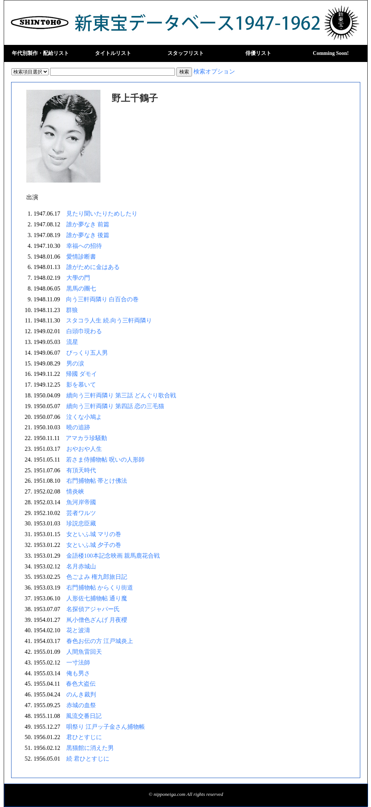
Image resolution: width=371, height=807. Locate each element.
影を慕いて (81, 384)
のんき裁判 (81, 694)
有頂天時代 (81, 470)
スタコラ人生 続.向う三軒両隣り (109, 320)
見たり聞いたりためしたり (102, 213)
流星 (72, 342)
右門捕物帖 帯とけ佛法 (96, 481)
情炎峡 (75, 491)
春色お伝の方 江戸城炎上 (99, 641)
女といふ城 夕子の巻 (93, 545)
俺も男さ (78, 673)
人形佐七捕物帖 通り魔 (96, 598)
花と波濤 (78, 630)
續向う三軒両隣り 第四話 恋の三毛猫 (115, 406)
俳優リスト (258, 53)
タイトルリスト (113, 53)
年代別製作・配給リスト (40, 53)
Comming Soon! (331, 53)
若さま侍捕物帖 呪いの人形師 (105, 459)
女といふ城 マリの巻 (93, 534)
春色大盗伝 (81, 683)
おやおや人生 (84, 449)
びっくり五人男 (87, 353)
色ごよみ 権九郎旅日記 (96, 577)
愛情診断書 (81, 256)
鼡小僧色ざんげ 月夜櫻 (96, 620)
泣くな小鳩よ (84, 417)
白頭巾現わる (84, 331)
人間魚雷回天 (84, 652)
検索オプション (214, 71)
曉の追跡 (78, 427)
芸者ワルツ (81, 513)
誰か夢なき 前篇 (87, 224)
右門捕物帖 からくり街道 (99, 587)
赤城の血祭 (81, 705)
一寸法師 (78, 662)
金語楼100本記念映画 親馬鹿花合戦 (113, 555)
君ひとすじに (84, 737)
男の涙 (75, 363)
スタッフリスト (186, 53)
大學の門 (78, 278)
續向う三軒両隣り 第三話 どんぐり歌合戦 (121, 395)
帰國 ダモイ (81, 374)
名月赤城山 (81, 566)
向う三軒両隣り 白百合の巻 (102, 299)
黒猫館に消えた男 (90, 748)
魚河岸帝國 (81, 502)
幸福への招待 (84, 246)
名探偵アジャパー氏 (93, 609)
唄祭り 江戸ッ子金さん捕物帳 (105, 727)
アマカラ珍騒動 (86, 438)
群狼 (72, 310)
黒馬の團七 (81, 288)
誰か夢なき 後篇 (87, 235)
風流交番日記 (84, 716)
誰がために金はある (93, 267)
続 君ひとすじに (87, 758)
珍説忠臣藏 (81, 523)
